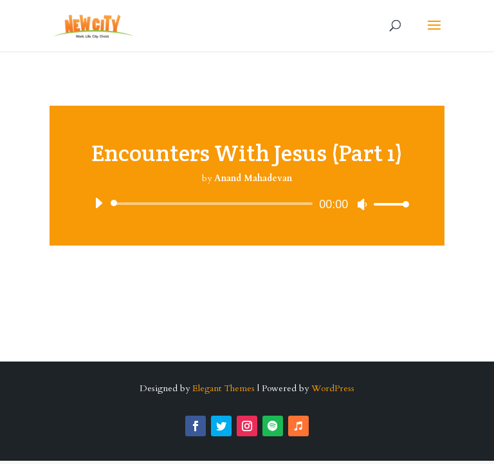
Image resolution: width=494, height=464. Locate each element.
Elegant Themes (223, 388)
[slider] (214, 203)
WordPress (332, 388)
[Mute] (362, 204)
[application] (247, 203)
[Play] (98, 203)
